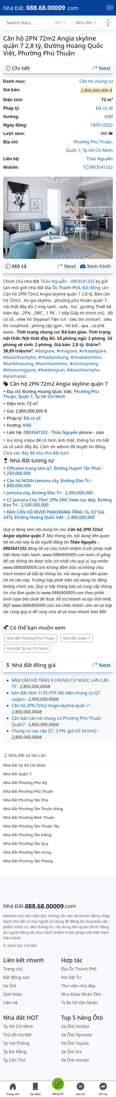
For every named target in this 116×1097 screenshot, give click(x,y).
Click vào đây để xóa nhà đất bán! (36, 453)
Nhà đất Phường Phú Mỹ (25, 782)
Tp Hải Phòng (16, 1043)
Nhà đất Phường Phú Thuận (31, 638)
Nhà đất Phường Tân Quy (26, 843)
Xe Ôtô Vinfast (75, 1026)
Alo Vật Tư (71, 977)
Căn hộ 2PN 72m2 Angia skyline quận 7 (50, 705)
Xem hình (95, 266)
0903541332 (98, 167)
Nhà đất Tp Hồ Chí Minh (27, 648)
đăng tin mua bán (85, 921)
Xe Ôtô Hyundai (76, 1035)
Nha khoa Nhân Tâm (81, 994)
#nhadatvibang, (54, 357)
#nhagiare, (68, 351)
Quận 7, (74, 150)
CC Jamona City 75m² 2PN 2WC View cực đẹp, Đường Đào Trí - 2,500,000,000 (57, 502)
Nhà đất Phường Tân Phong (28, 860)
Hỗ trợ (103, 1089)
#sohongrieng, (84, 363)
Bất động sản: (96, 288)
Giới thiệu (12, 994)
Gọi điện (35, 1089)
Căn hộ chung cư (96, 81)
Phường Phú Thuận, (93, 142)
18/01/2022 (101, 125)
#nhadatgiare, (93, 351)
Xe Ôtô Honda (75, 1060)
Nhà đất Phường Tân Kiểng (27, 834)
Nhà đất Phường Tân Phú (25, 800)
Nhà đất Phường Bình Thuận (28, 817)
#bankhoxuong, (19, 363)
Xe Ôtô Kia (71, 1052)
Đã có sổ (104, 108)
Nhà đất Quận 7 (76, 638)
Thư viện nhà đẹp (78, 986)
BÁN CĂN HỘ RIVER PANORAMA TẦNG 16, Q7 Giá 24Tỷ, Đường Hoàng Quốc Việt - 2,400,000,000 (53, 514)
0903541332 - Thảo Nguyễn (50, 432)
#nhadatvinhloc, (87, 357)
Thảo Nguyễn (99, 159)
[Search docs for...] (35, 23)
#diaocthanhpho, (20, 357)
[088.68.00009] (41, 7)
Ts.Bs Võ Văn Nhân (79, 1003)
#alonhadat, (15, 376)
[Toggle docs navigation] (108, 23)
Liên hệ (10, 1003)
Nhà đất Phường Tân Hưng (27, 852)
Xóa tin (80, 1089)
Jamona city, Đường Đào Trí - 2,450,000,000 (50, 493)
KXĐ (109, 116)
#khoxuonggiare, (20, 370)
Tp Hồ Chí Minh (98, 150)
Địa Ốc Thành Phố (78, 969)
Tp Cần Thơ (14, 1060)
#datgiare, (46, 351)
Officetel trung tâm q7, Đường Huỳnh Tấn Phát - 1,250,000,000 (53, 470)
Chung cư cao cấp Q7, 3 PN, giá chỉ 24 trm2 (54, 731)
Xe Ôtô (10, 986)
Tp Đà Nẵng (14, 1052)
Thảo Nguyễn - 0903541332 (67, 281)
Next (101, 68)
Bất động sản (16, 977)
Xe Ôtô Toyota (75, 1043)
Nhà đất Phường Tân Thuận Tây (31, 826)
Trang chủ (12, 1089)
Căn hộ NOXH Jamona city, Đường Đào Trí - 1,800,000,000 (48, 483)
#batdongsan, (52, 370)
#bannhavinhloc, (53, 363)
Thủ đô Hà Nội (17, 1035)
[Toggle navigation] (110, 8)
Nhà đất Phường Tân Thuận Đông (33, 808)
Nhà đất (84, 23)
